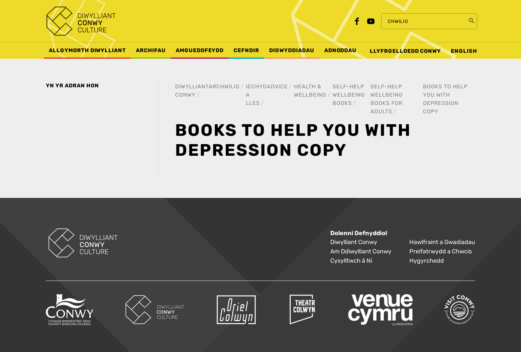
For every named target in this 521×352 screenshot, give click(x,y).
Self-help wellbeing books (349, 94)
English (464, 51)
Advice (277, 86)
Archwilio (224, 86)
